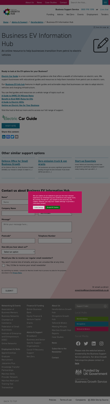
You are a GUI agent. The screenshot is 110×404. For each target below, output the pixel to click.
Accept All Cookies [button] (53, 207)
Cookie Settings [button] (38, 207)
